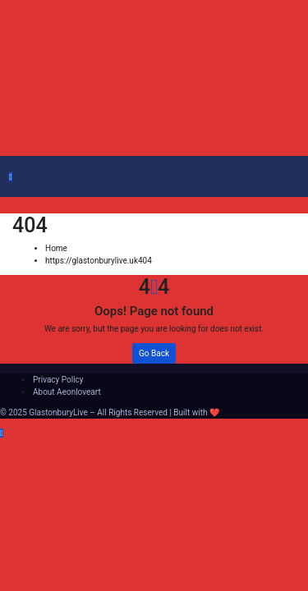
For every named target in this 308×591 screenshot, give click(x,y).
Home (56, 248)
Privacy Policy (58, 379)
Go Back (154, 353)
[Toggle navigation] (21, 179)
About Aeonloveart (67, 391)
